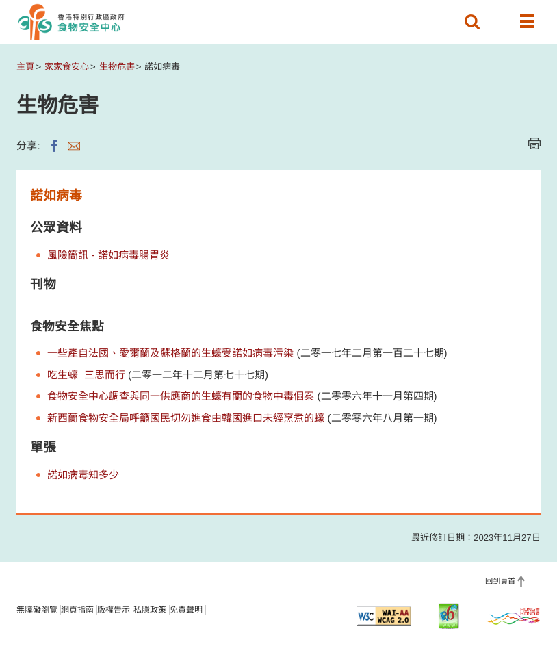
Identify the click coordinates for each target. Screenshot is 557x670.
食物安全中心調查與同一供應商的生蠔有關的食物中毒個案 (180, 396)
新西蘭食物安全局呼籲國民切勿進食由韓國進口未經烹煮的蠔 (185, 418)
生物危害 (117, 67)
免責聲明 (186, 610)
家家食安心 (66, 67)
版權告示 (113, 610)
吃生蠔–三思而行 (86, 375)
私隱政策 (149, 610)
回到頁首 (500, 581)
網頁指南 (77, 610)
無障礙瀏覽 (36, 610)
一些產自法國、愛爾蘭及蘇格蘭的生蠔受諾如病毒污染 (170, 353)
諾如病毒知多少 (83, 474)
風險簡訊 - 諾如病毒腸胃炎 (108, 255)
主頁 (25, 67)
